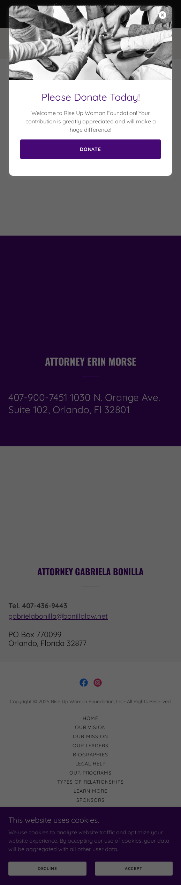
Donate (90, 149)
